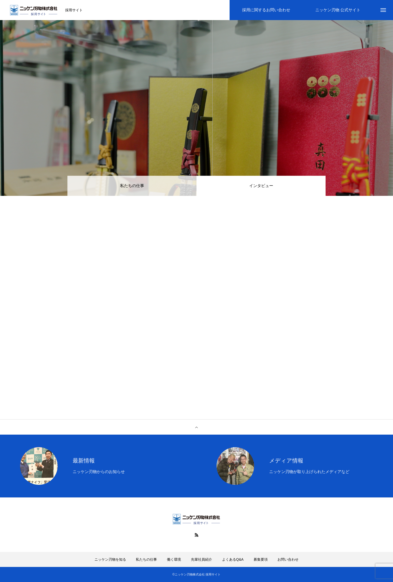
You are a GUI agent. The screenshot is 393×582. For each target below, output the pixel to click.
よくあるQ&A (233, 559)
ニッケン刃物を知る (110, 559)
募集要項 (261, 559)
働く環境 (174, 559)
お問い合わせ (288, 559)
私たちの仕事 (132, 186)
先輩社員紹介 (201, 559)
